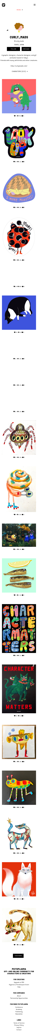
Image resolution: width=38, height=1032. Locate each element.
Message (26, 49)
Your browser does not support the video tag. (19, 272)
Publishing (19, 1012)
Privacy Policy (19, 1025)
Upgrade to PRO (19, 982)
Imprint (19, 1027)
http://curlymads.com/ (19, 66)
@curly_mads (19, 41)
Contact (19, 1030)
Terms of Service (19, 1023)
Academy (19, 1009)
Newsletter (19, 1014)
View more (18, 956)
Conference (19, 1007)
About (19, 996)
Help (19, 987)
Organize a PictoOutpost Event (19, 985)
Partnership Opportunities (19, 998)
